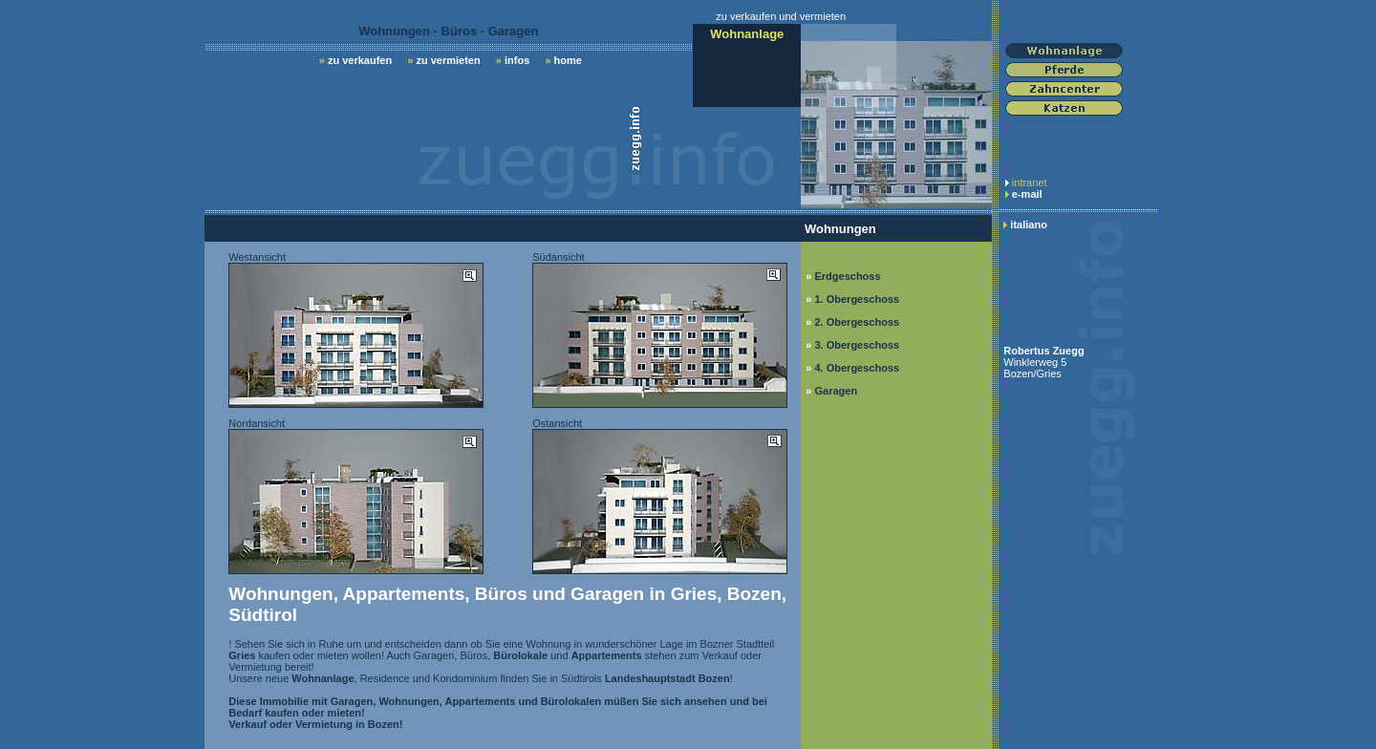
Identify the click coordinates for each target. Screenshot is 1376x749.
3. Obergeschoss (856, 345)
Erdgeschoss (847, 276)
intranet (1029, 182)
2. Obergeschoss (856, 322)
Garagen (835, 390)
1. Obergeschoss (856, 299)
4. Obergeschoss (856, 368)
